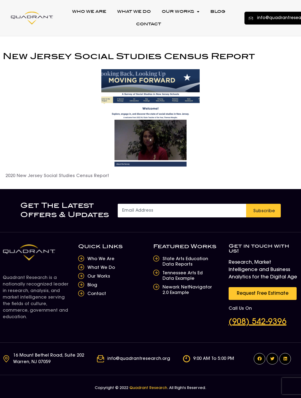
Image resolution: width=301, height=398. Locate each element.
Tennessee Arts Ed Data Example (183, 276)
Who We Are (89, 11)
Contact (148, 24)
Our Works (180, 11)
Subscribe (264, 211)
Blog (217, 11)
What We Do (134, 11)
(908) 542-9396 (258, 322)
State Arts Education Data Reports (185, 262)
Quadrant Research (148, 388)
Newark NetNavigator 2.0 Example (187, 290)
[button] (263, 293)
